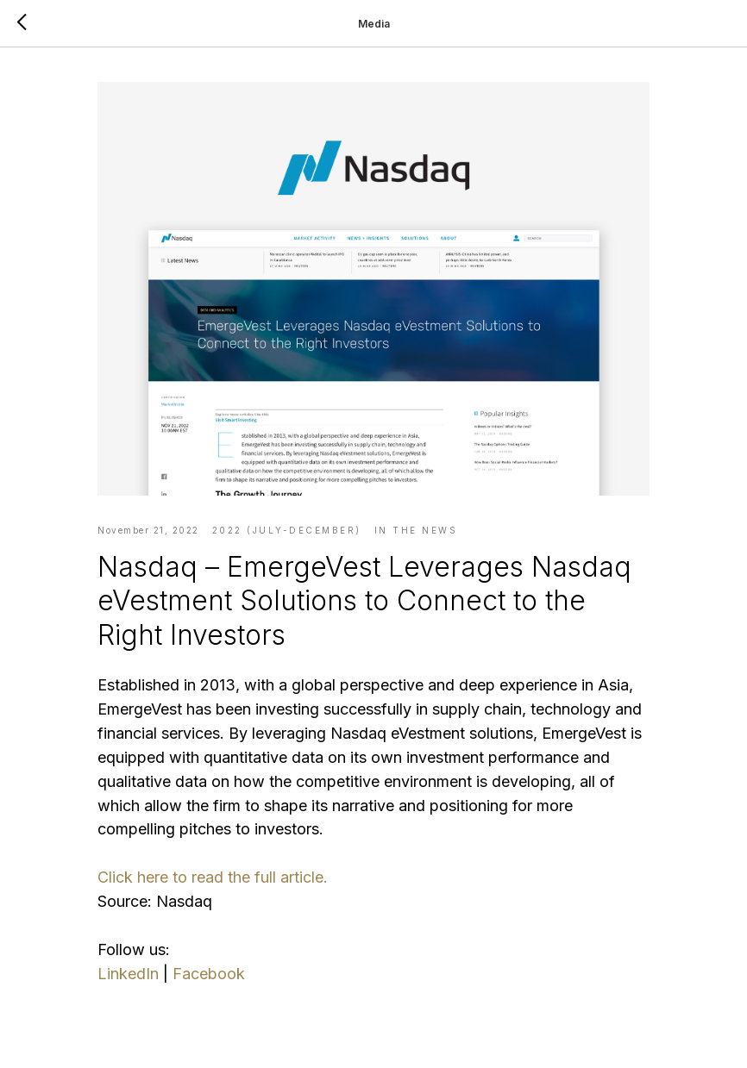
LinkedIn (128, 974)
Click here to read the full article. (212, 877)
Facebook (209, 974)
